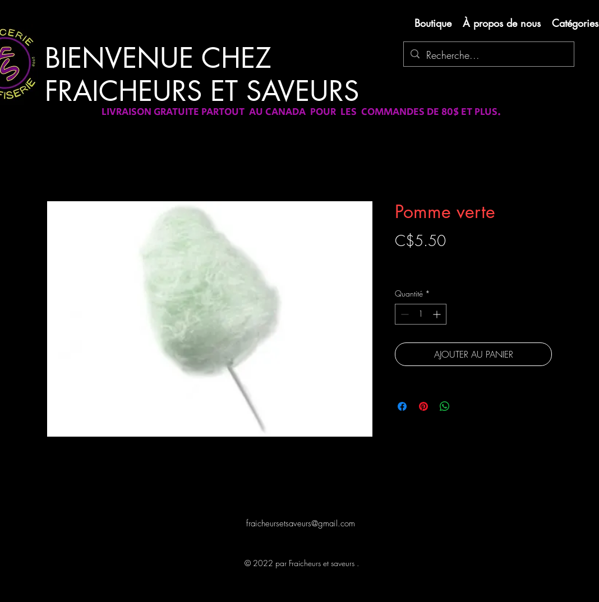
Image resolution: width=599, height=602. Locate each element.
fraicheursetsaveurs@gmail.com (300, 523)
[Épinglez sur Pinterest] (423, 406)
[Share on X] (466, 406)
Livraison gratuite (422, 260)
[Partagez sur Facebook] (402, 406)
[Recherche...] (488, 55)
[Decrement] (404, 314)
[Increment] (438, 314)
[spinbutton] (421, 314)
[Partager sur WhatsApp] (444, 406)
